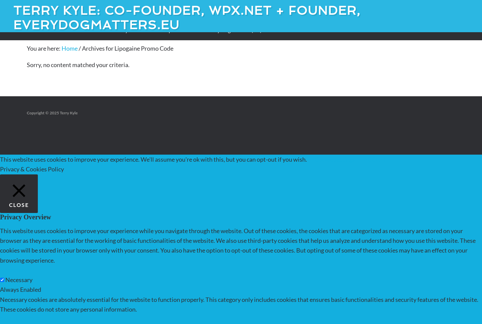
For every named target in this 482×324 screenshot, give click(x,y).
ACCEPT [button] (375, 159)
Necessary (18, 279)
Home (70, 48)
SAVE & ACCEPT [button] (22, 319)
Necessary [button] (13, 270)
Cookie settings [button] (335, 159)
